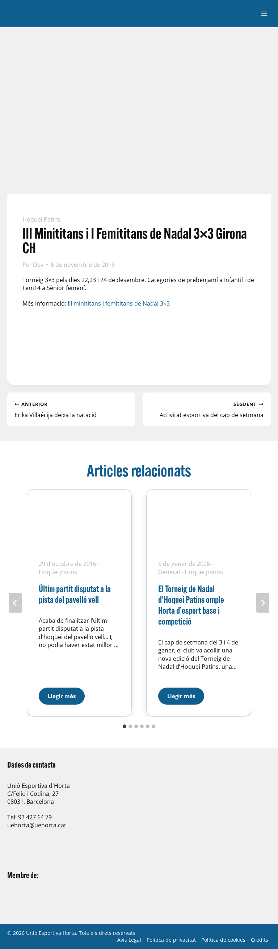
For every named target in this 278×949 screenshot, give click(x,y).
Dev (38, 265)
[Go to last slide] (15, 603)
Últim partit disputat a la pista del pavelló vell (75, 594)
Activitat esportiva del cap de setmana (207, 409)
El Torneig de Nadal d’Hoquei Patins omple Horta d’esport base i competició (191, 605)
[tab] (124, 726)
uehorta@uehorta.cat (36, 825)
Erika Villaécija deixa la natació (71, 409)
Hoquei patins (41, 219)
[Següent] (262, 603)
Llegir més (66, 694)
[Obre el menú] (264, 13)
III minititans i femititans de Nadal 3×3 (119, 303)
